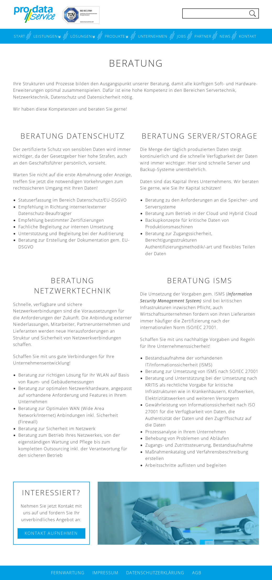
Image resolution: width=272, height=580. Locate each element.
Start (19, 36)
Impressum (105, 573)
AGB (196, 573)
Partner (203, 36)
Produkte (115, 36)
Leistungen (46, 36)
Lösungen (81, 36)
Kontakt (247, 36)
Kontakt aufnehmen (51, 533)
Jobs (181, 36)
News (225, 36)
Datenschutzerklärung (155, 573)
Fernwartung (68, 573)
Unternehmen (152, 36)
